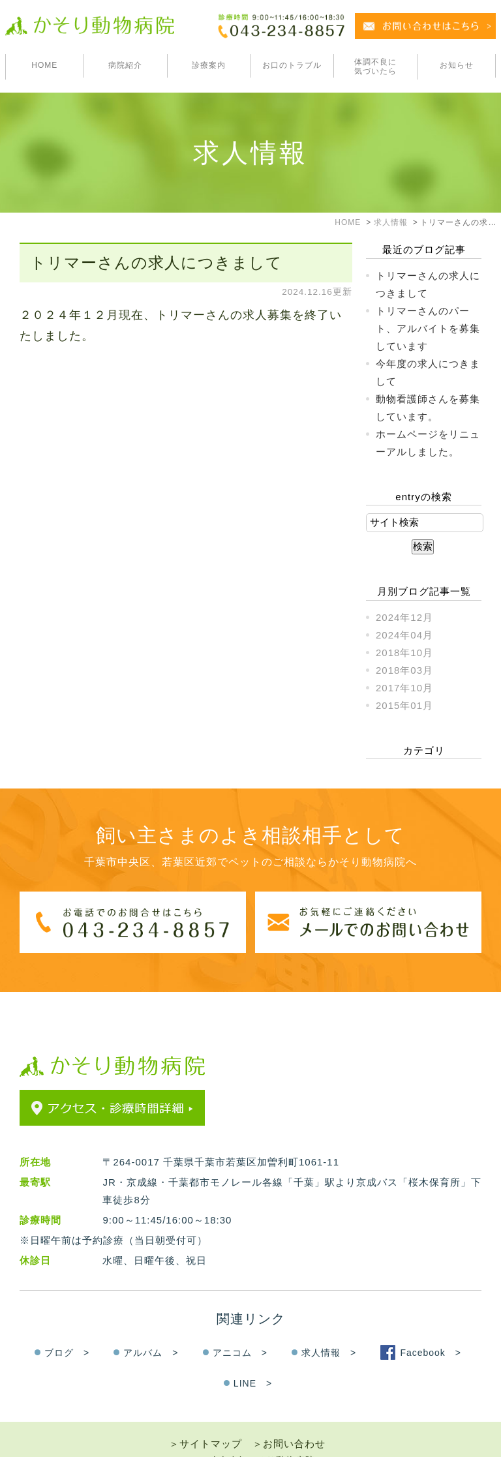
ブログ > (66, 1328)
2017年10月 (404, 687)
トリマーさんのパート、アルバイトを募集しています (428, 328)
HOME (44, 65)
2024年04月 (404, 634)
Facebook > (430, 1328)
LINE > (253, 1358)
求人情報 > (328, 1328)
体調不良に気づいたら (375, 66)
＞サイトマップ (205, 1418)
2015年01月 (404, 705)
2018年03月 (404, 670)
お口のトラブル (292, 65)
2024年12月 (404, 617)
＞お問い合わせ (289, 1418)
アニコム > (240, 1328)
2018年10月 (404, 652)
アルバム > (150, 1328)
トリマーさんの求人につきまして (156, 262)
